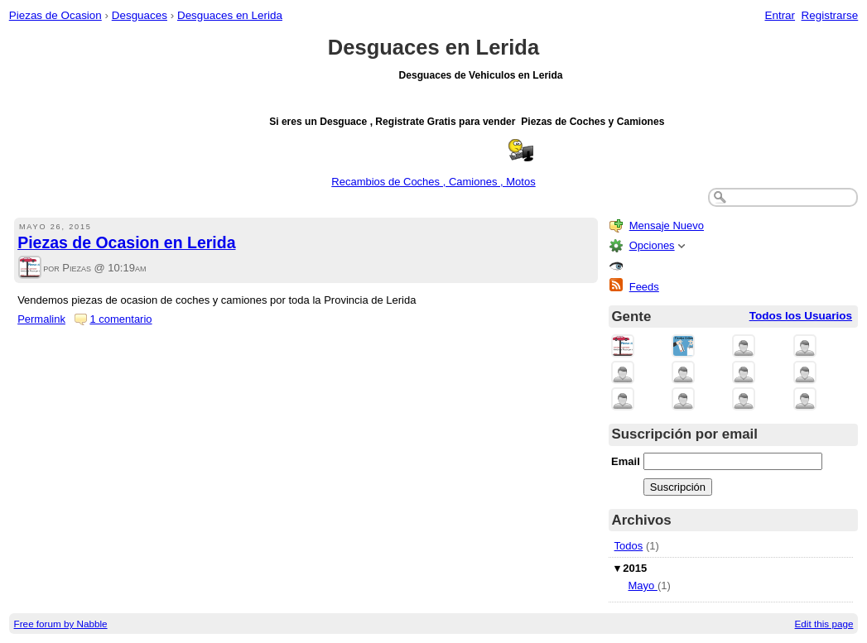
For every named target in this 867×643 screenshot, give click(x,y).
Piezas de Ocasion (55, 15)
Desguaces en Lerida (229, 15)
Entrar (779, 15)
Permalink (41, 319)
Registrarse (830, 15)
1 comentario (120, 319)
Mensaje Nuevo (666, 225)
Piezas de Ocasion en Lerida (126, 242)
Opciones (652, 245)
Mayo (642, 585)
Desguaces (139, 15)
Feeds (644, 287)
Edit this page (824, 623)
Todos (628, 546)
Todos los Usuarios (800, 316)
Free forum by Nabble (61, 623)
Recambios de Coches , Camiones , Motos (433, 181)
